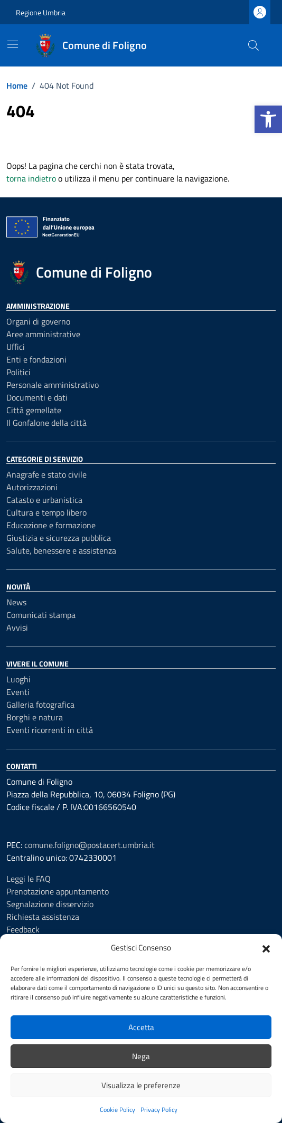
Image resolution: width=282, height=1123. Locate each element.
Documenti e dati (37, 397)
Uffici (15, 346)
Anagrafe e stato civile (46, 474)
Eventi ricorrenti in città (49, 730)
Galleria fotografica (40, 704)
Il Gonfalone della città (46, 422)
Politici (18, 372)
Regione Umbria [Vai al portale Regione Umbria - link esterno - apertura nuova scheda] (40, 12)
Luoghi (18, 679)
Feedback (23, 929)
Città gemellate (33, 410)
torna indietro (31, 178)
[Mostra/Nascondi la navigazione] (12, 44)
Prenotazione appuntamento (57, 891)
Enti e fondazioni (36, 359)
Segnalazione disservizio (49, 904)
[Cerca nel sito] (253, 45)
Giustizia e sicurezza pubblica (58, 537)
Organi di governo (38, 321)
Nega (141, 1056)
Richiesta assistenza (42, 916)
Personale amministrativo (52, 384)
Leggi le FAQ (28, 878)
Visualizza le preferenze (141, 1085)
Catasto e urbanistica (44, 499)
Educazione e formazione (51, 525)
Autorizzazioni (32, 487)
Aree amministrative (43, 334)
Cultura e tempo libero (46, 512)
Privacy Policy (158, 1110)
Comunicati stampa (41, 614)
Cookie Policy (117, 1110)
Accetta (141, 1027)
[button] (268, 119)
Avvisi (17, 627)
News (16, 602)
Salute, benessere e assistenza (61, 550)
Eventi (18, 692)
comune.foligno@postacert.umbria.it (89, 845)
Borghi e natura (34, 717)
